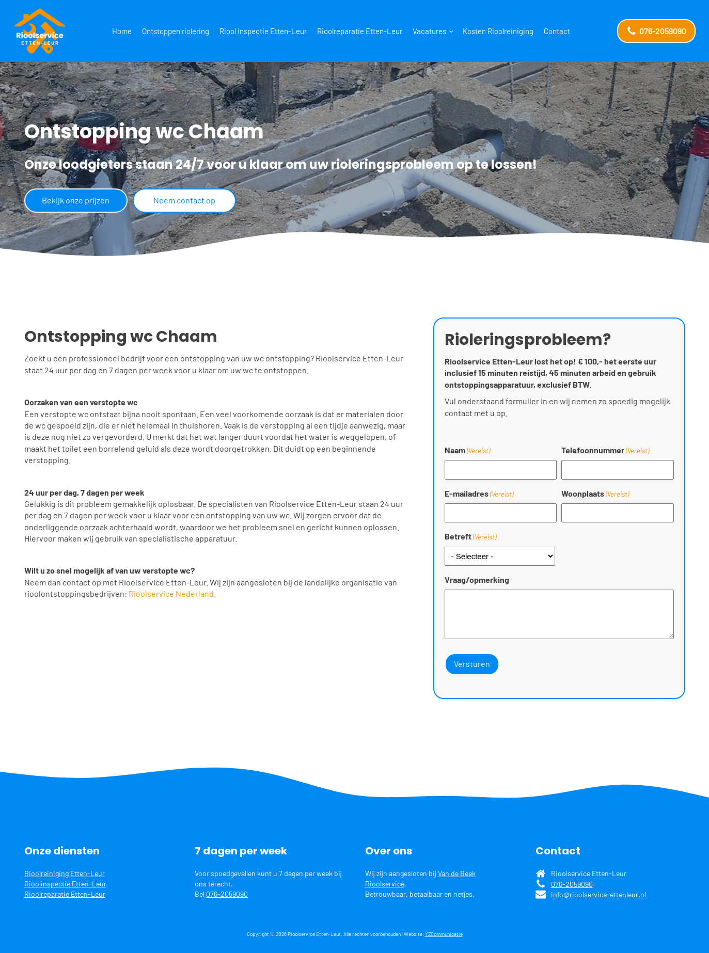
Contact (557, 31)
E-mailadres (479, 493)
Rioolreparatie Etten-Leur (359, 31)
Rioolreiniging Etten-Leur (64, 873)
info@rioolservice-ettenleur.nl (598, 894)
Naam (467, 450)
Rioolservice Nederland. (172, 593)
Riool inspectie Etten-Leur (263, 31)
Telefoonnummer (605, 450)
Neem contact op (184, 200)
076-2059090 (227, 893)
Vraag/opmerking (477, 579)
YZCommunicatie (444, 934)
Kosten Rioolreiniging (498, 31)
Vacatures (429, 31)
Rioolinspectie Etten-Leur (65, 883)
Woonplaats (595, 493)
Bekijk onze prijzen (75, 200)
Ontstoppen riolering (175, 31)
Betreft (470, 536)
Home (122, 31)
